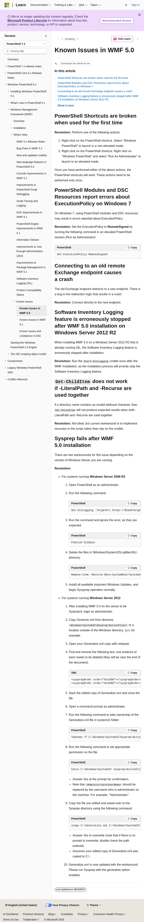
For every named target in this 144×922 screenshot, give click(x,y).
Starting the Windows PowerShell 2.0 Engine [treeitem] (23, 345)
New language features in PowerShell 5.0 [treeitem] (31, 164)
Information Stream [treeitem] (27, 239)
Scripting (70, 38)
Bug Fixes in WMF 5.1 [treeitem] (29, 148)
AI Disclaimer (10, 914)
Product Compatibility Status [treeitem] (28, 292)
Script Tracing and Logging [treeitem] (27, 203)
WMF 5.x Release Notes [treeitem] (30, 141)
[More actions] (137, 39)
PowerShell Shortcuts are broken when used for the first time (93, 77)
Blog (51, 914)
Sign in (135, 4)
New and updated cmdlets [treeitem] (31, 155)
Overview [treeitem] (13, 59)
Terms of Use (10, 919)
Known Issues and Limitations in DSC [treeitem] (30, 333)
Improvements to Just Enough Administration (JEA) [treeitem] (29, 251)
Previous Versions (33, 914)
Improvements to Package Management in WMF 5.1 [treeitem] (31, 267)
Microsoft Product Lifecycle (27, 20)
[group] (105, 510)
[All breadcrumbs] (58, 39)
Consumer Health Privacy (108, 914)
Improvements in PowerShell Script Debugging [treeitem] (26, 189)
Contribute (67, 914)
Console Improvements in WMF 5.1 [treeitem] (31, 176)
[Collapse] (46, 36)
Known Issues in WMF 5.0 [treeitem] (30, 311)
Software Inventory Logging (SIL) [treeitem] (27, 281)
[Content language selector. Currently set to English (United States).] (21, 905)
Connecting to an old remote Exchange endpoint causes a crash (95, 91)
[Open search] (126, 5)
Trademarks (30, 919)
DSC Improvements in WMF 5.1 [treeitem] (29, 215)
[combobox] (25, 44)
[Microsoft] (6, 5)
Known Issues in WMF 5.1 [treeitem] (33, 322)
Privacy (82, 914)
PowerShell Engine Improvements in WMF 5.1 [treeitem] (29, 228)
